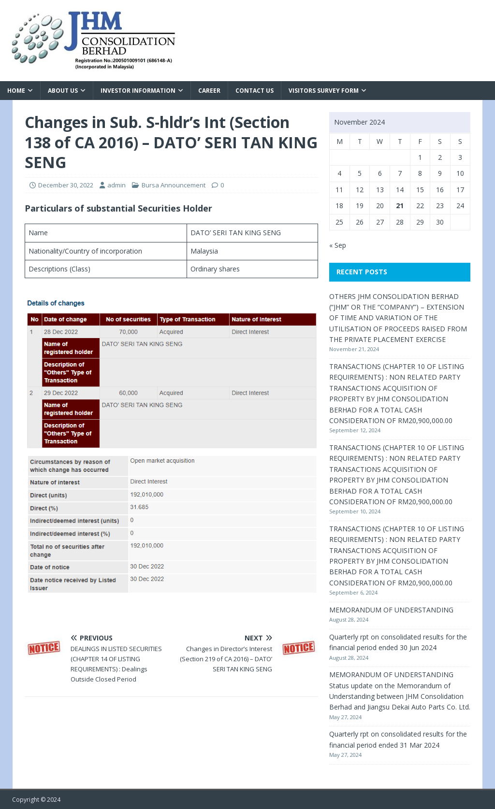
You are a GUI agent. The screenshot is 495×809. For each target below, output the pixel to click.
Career (209, 90)
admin (116, 185)
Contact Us (254, 90)
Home (16, 90)
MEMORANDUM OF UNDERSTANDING (391, 609)
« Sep (337, 245)
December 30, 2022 (65, 185)
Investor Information (138, 90)
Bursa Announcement (173, 185)
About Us (63, 90)
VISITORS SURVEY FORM (324, 90)
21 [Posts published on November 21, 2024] (400, 205)
